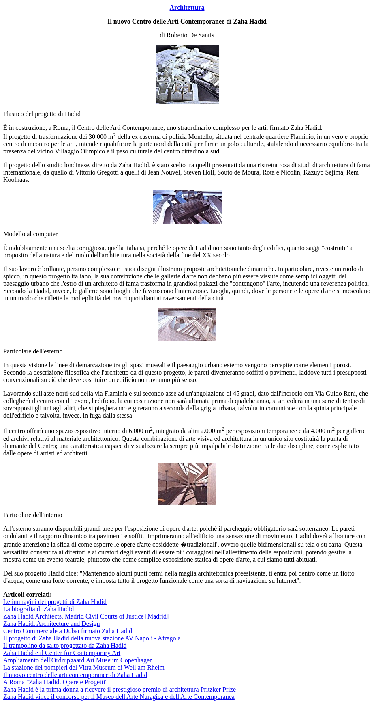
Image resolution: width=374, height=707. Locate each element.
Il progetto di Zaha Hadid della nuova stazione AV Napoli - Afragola (92, 638)
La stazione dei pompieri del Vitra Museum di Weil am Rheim (84, 667)
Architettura (187, 7)
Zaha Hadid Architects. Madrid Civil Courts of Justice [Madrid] (86, 616)
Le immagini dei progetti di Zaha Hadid (55, 601)
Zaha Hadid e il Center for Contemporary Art (61, 652)
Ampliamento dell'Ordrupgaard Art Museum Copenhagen (78, 660)
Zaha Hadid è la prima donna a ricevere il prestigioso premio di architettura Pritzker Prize (119, 689)
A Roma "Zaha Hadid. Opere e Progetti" (55, 682)
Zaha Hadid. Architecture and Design (51, 623)
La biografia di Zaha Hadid (38, 609)
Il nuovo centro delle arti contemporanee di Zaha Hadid (75, 674)
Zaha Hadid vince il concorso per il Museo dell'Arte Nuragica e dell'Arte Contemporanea (119, 696)
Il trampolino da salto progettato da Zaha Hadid (64, 645)
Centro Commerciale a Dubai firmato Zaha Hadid (67, 630)
